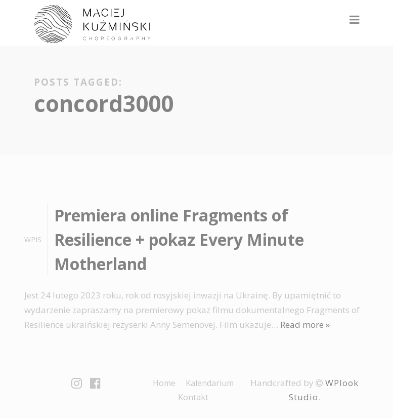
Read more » (305, 324)
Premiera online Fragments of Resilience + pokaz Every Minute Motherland (179, 239)
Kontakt (193, 397)
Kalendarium (210, 383)
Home (164, 383)
